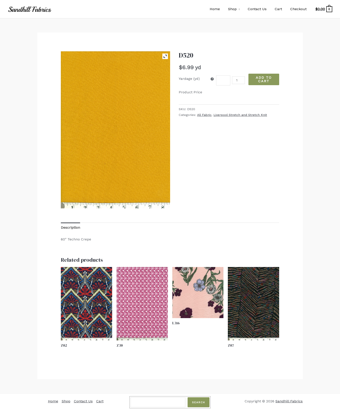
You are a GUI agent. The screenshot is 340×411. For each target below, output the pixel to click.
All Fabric (204, 115)
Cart (280, 9)
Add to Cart (264, 79)
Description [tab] (70, 227)
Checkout (299, 9)
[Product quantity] (238, 80)
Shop (236, 9)
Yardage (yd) (189, 79)
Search (198, 402)
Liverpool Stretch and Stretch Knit (240, 115)
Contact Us (259, 9)
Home (219, 9)
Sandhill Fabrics (289, 401)
